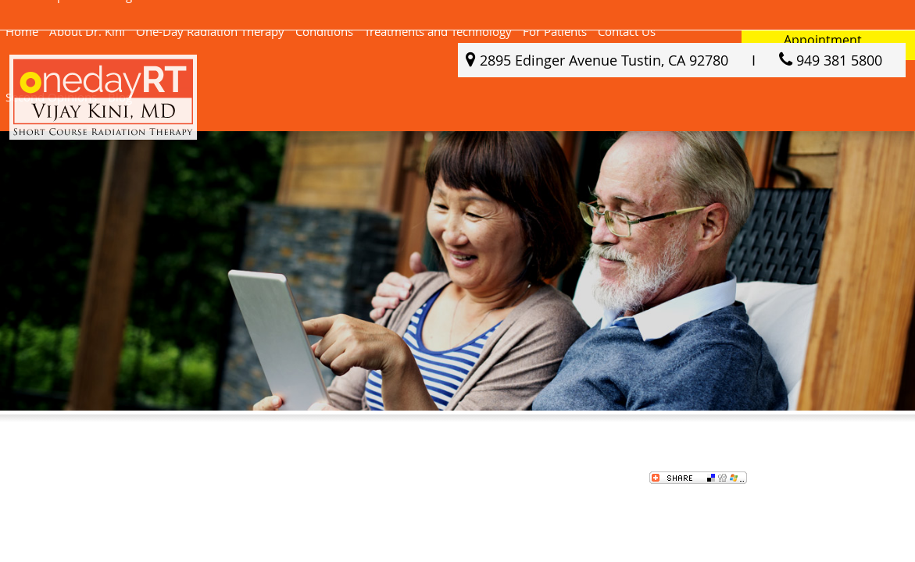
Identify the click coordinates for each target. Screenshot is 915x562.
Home (21, 31)
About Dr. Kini (87, 31)
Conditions (324, 31)
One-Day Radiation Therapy (210, 31)
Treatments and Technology (438, 31)
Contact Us (627, 31)
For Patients (555, 31)
